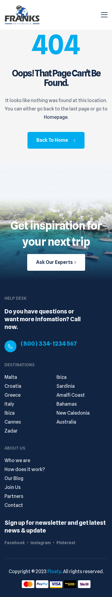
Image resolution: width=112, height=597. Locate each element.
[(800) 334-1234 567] (10, 346)
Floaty (54, 571)
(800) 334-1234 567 (49, 343)
